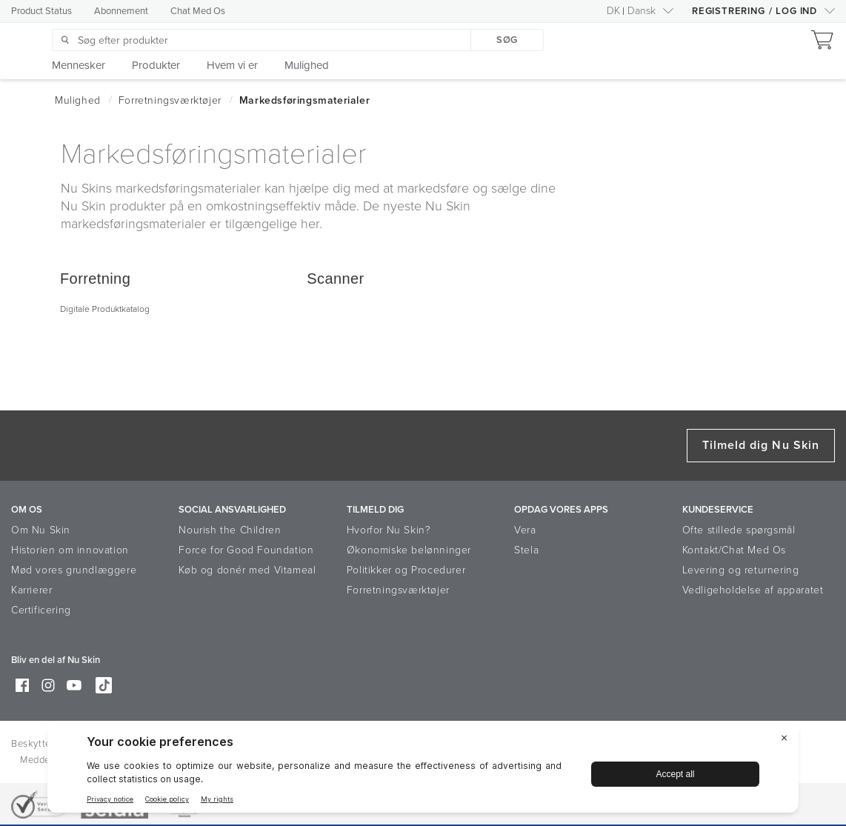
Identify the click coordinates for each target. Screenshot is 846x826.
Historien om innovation (70, 550)
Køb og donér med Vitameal (247, 570)
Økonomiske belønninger (409, 550)
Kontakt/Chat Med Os (734, 550)
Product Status (41, 11)
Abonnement (121, 11)
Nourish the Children (230, 530)
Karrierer (31, 590)
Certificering (41, 610)
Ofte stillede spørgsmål (739, 530)
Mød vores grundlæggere (73, 570)
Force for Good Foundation (246, 550)
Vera (525, 530)
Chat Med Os (197, 11)
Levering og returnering (740, 570)
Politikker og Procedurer (406, 570)
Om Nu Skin (40, 530)
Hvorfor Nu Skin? (389, 530)
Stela (526, 550)
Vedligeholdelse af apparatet (753, 590)
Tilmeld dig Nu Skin (760, 445)
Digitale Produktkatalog (105, 309)
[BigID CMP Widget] (423, 771)
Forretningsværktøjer (398, 590)
